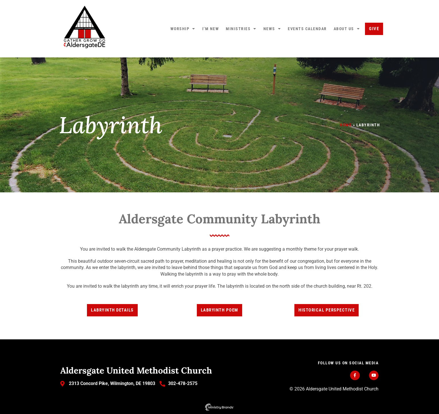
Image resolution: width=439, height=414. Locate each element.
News (272, 29)
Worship (182, 29)
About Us (347, 29)
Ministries (241, 29)
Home (345, 125)
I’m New (210, 28)
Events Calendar (307, 28)
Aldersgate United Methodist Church (136, 370)
